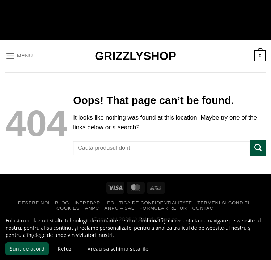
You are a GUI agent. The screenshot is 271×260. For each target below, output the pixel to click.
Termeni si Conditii (224, 202)
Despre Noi (34, 202)
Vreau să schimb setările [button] (118, 248)
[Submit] (258, 148)
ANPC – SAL (119, 208)
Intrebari (88, 202)
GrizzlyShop (135, 56)
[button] (18, 56)
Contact (204, 208)
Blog (62, 202)
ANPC (92, 208)
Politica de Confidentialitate (149, 202)
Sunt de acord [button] (27, 248)
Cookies (68, 208)
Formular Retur (163, 208)
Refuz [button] (64, 248)
